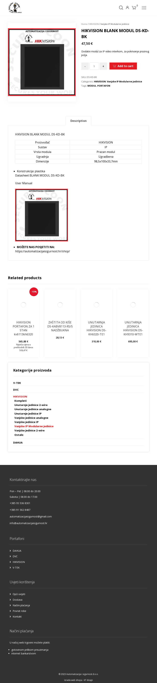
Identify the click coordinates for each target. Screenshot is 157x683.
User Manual (23, 183)
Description (78, 121)
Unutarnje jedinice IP (28, 413)
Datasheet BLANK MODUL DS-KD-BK (39, 175)
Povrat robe (19, 611)
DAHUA (18, 442)
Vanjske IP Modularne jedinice (124, 81)
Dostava (17, 599)
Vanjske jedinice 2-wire (29, 430)
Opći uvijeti (19, 594)
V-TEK (17, 383)
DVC (16, 389)
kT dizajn (88, 680)
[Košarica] (134, 7)
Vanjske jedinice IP (26, 422)
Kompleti (20, 400)
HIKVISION (94, 24)
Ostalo (18, 434)
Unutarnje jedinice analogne (32, 409)
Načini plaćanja (21, 605)
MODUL (91, 85)
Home (84, 24)
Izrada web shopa (73, 680)
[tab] (78, 120)
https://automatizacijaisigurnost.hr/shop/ (42, 251)
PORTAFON (103, 85)
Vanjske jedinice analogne (31, 417)
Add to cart (125, 66)
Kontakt (17, 616)
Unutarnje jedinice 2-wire (31, 405)
